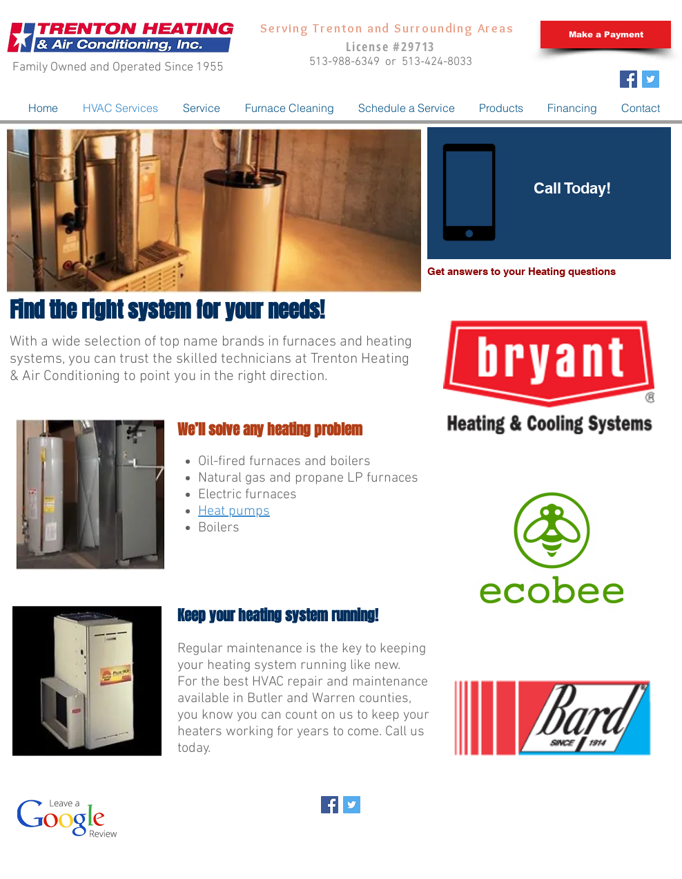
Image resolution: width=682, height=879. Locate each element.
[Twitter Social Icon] (650, 79)
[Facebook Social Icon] (628, 79)
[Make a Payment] (605, 34)
